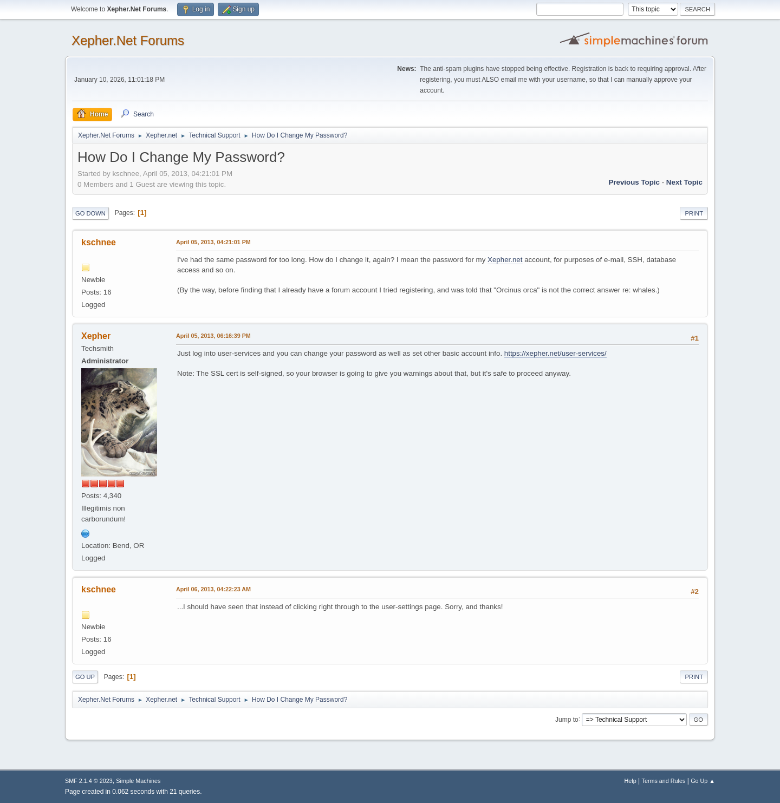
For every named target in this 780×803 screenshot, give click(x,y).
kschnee (98, 242)
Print (694, 213)
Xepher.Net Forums (128, 40)
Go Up (85, 677)
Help (630, 781)
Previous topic (634, 182)
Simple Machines (138, 781)
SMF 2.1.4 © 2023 (89, 781)
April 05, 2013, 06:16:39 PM (213, 335)
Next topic (684, 182)
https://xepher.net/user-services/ (555, 353)
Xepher (95, 336)
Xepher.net (504, 260)
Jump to (566, 719)
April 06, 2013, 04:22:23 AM (213, 589)
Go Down (90, 213)
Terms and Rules (664, 781)
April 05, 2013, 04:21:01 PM (213, 242)
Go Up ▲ (703, 781)
